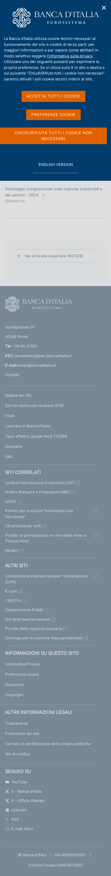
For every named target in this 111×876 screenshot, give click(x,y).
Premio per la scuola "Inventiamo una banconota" (39, 513)
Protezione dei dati (22, 733)
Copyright (14, 694)
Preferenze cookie (22, 674)
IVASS (10, 501)
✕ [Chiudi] (104, 8)
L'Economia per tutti (23, 525)
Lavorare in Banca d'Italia (27, 426)
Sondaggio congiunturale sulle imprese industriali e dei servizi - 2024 (54, 191)
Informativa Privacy (22, 664)
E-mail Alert (19, 828)
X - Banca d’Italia (23, 791)
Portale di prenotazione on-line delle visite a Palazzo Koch (45, 538)
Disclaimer (14, 684)
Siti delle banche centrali (27, 619)
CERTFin (13, 600)
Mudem (12, 550)
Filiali (10, 415)
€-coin (11, 591)
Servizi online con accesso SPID (34, 405)
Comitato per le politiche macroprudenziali (43, 638)
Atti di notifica (17, 754)
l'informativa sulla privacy (69, 56)
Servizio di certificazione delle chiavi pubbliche (48, 743)
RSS (12, 819)
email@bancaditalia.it (37, 365)
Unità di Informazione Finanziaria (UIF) (40, 482)
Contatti (12, 374)
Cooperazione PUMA (24, 609)
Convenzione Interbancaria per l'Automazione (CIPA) (46, 579)
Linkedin (16, 810)
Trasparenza (16, 723)
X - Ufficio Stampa (24, 800)
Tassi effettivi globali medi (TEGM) (36, 436)
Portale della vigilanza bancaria (33, 628)
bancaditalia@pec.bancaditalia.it (43, 355)
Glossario (13, 446)
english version (55, 167)
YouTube (16, 781)
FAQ (8, 456)
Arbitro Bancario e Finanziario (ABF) (37, 492)
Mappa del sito (18, 395)
